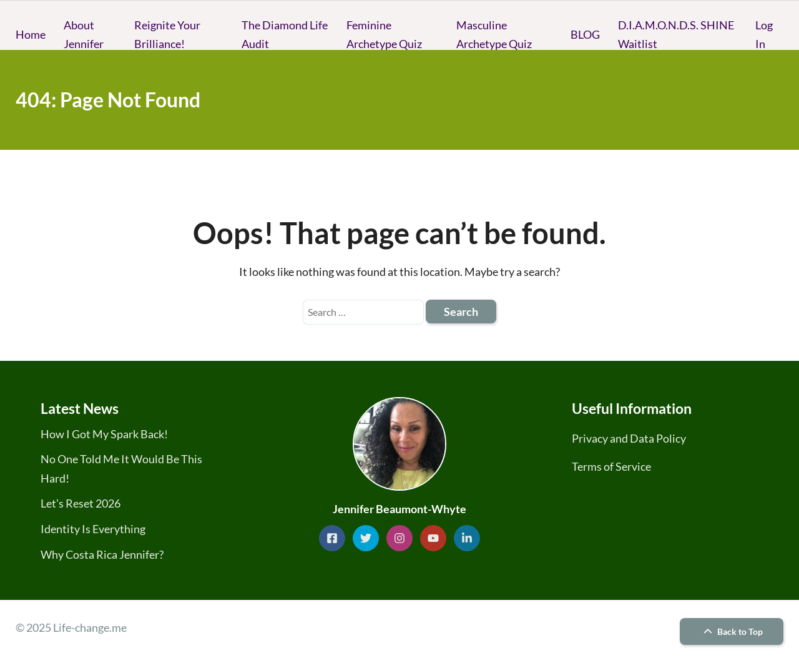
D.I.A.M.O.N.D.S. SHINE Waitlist (676, 34)
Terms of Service (611, 466)
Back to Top (731, 631)
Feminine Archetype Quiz (384, 34)
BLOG (585, 34)
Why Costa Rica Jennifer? (102, 554)
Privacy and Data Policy (629, 438)
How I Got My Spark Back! (104, 434)
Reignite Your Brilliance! (167, 34)
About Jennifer (84, 34)
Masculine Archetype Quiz (494, 34)
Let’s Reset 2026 (80, 503)
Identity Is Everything (93, 529)
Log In (764, 34)
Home (31, 34)
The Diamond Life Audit (285, 34)
